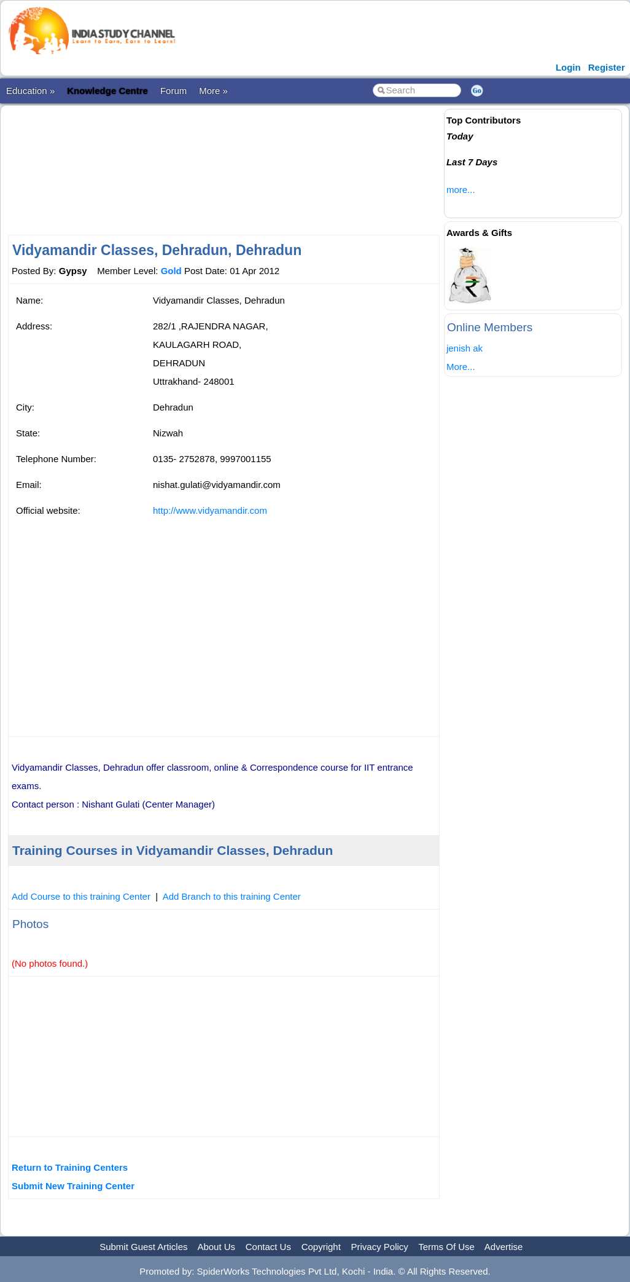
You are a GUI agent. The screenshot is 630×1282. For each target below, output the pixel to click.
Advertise (503, 1246)
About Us (216, 1246)
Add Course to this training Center (81, 896)
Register (606, 67)
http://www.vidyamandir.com (210, 510)
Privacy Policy (379, 1246)
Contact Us (268, 1246)
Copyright (321, 1246)
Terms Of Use (446, 1246)
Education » (30, 90)
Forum (173, 90)
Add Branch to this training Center (232, 896)
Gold (171, 270)
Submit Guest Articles (143, 1246)
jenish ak (464, 348)
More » (213, 90)
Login (568, 67)
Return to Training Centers (70, 1167)
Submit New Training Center (73, 1186)
